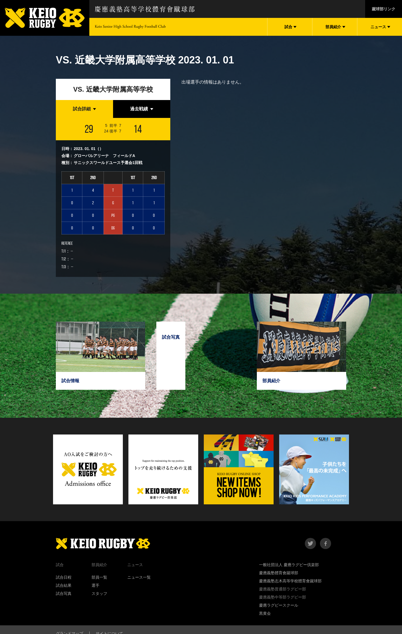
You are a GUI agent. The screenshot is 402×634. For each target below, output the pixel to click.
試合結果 (63, 585)
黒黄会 (265, 613)
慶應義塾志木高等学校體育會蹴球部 (290, 581)
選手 (95, 585)
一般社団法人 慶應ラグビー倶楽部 (289, 564)
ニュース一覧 (139, 577)
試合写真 (63, 593)
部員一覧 (99, 577)
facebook (325, 543)
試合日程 (63, 577)
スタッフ (99, 593)
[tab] (84, 109)
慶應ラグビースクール (278, 605)
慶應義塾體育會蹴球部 (278, 573)
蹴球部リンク (383, 9)
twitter (310, 543)
